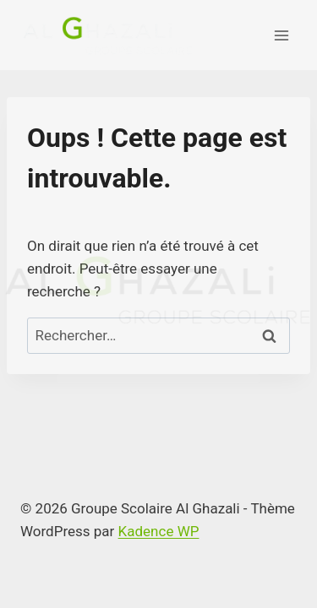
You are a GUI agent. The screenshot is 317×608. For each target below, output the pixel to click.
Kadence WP (158, 531)
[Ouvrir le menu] (281, 35)
